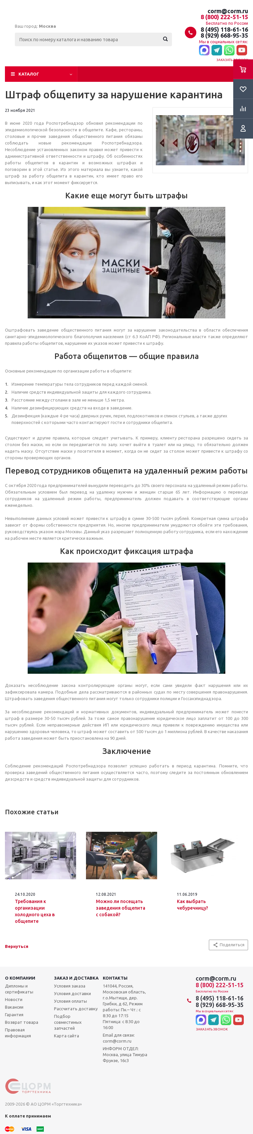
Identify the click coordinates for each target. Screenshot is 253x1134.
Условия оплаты (70, 1001)
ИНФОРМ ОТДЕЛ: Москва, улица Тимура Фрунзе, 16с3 (125, 1054)
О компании (20, 978)
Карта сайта (66, 1035)
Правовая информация (18, 1032)
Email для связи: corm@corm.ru (119, 1038)
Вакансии (14, 1007)
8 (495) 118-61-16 (224, 29)
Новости (13, 999)
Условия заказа (69, 986)
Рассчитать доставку (76, 1008)
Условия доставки (72, 993)
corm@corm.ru (228, 11)
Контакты (115, 978)
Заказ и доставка (76, 978)
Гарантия (14, 1014)
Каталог (28, 74)
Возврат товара (21, 1022)
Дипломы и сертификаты (19, 989)
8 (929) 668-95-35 (224, 35)
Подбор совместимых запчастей (68, 1022)
